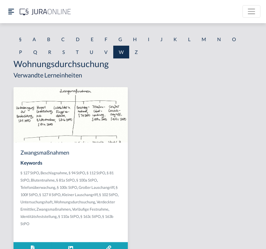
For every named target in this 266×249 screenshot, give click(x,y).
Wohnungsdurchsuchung (74, 202)
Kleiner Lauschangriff (80, 194)
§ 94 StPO (77, 172)
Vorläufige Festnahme (90, 209)
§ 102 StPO (108, 194)
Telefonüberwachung (37, 187)
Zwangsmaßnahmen (53, 209)
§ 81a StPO (65, 180)
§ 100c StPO (67, 187)
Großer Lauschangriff (96, 187)
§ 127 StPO (29, 172)
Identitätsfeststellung (38, 216)
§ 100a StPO (86, 180)
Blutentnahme (43, 180)
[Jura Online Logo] (45, 11)
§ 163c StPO (90, 216)
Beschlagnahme (54, 172)
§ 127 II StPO (50, 194)
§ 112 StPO (96, 172)
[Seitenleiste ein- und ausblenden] (11, 11)
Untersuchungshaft (36, 202)
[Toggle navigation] (251, 11)
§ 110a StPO (68, 216)
